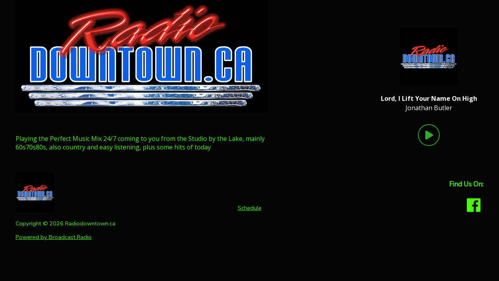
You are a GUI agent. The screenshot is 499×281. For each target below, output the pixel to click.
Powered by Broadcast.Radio (54, 237)
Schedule (250, 208)
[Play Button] (429, 135)
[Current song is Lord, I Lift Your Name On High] (429, 98)
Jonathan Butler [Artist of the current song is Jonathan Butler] (428, 108)
